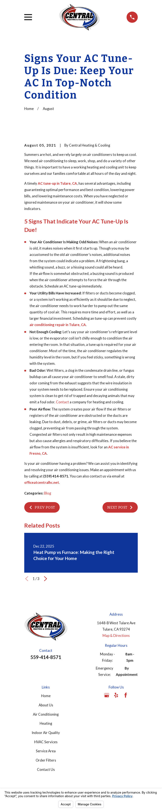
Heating (46, 723)
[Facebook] (125, 695)
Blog (47, 493)
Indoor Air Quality (46, 733)
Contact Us (46, 769)
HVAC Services (46, 742)
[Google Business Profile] (106, 695)
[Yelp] (116, 695)
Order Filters (46, 760)
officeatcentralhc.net (41, 482)
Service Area (46, 751)
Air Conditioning (46, 714)
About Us (46, 705)
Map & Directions (116, 636)
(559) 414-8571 (55, 476)
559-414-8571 (45, 657)
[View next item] (45, 578)
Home (46, 696)
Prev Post (42, 507)
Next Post (120, 507)
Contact (62, 402)
